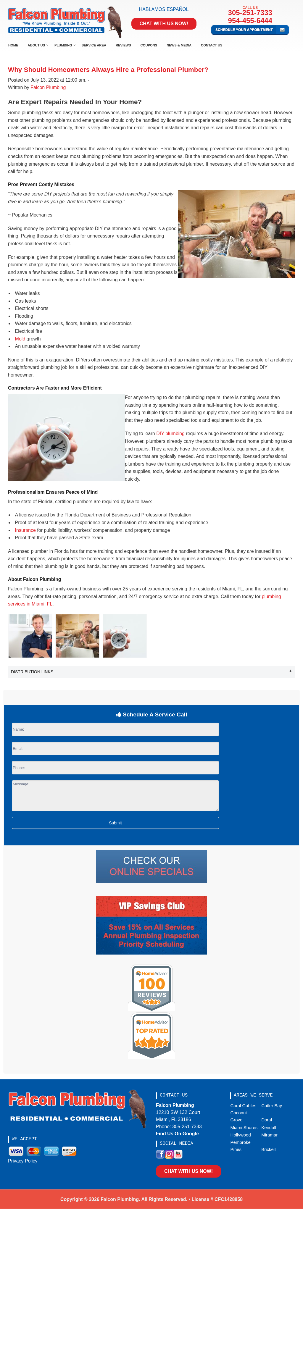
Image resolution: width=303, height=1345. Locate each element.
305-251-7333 (250, 13)
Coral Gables (244, 1105)
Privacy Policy (23, 1160)
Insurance (25, 530)
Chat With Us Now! (164, 23)
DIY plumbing (170, 433)
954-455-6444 (250, 21)
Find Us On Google (177, 1133)
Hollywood (241, 1134)
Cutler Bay (271, 1105)
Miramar (269, 1134)
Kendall (268, 1127)
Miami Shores (244, 1127)
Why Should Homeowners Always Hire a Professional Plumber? (108, 69)
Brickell (268, 1149)
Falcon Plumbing (48, 87)
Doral (266, 1119)
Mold (20, 338)
